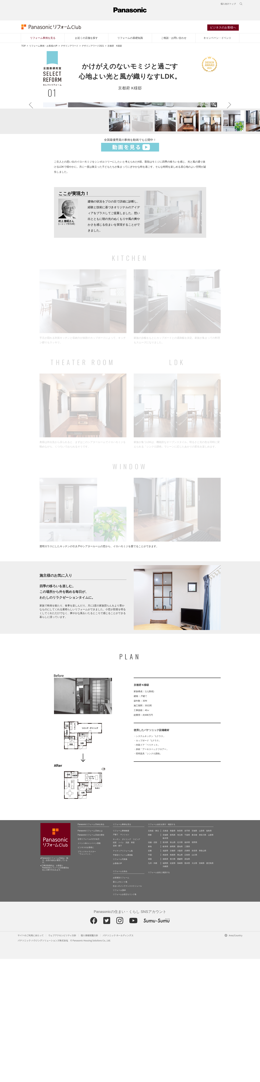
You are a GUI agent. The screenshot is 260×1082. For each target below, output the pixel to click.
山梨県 (210, 958)
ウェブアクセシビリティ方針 (62, 1058)
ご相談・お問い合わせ (173, 38)
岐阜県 (165, 970)
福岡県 (165, 986)
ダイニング (126, 962)
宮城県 (194, 954)
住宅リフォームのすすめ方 (88, 962)
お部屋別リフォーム (121, 1001)
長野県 (194, 965)
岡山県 (180, 978)
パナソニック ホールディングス (118, 1058)
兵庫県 (187, 974)
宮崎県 (201, 986)
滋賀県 (165, 974)
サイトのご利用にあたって (31, 1058)
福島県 (209, 954)
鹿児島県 (209, 986)
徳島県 (165, 982)
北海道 (165, 954)
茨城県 (165, 958)
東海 (150, 970)
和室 (133, 966)
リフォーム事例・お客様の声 (43, 46)
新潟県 (165, 965)
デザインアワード (69, 46)
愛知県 (180, 970)
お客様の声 (117, 986)
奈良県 (194, 974)
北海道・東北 (153, 954)
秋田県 (180, 954)
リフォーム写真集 (120, 982)
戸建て (115, 958)
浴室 (115, 966)
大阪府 (180, 974)
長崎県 (180, 986)
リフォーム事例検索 (121, 954)
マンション (124, 958)
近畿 (150, 974)
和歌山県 (202, 974)
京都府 (172, 974)
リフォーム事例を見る (42, 38)
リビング (136, 962)
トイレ (121, 966)
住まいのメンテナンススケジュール (127, 1009)
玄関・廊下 (117, 969)
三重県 (187, 970)
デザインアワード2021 (93, 46)
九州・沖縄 (152, 986)
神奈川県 (202, 958)
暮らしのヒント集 (120, 1005)
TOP (23, 46)
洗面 (127, 966)
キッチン (116, 962)
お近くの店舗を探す (86, 38)
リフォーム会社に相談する (159, 995)
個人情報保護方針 (89, 1058)
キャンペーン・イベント (217, 38)
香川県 (172, 982)
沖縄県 (165, 989)
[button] (117, 244)
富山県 (172, 965)
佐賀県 (172, 986)
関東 (150, 958)
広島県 (187, 978)
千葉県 (187, 958)
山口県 (194, 978)
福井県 (187, 965)
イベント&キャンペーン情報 (89, 966)
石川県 (180, 965)
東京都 (194, 958)
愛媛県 (180, 982)
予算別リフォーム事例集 (123, 978)
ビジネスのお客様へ (223, 27)
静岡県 (172, 970)
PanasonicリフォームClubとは (90, 954)
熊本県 (187, 986)
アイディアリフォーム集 (123, 974)
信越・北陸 (152, 965)
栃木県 (165, 961)
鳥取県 (165, 978)
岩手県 (187, 954)
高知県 (187, 982)
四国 (150, 982)
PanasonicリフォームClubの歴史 (91, 958)
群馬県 (172, 958)
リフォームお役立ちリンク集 (124, 1017)
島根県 (172, 978)
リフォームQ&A (119, 1013)
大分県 (194, 986)
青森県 (172, 954)
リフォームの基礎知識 (130, 38)
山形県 (201, 954)
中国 (150, 978)
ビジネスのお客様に (86, 970)
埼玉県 (180, 958)
